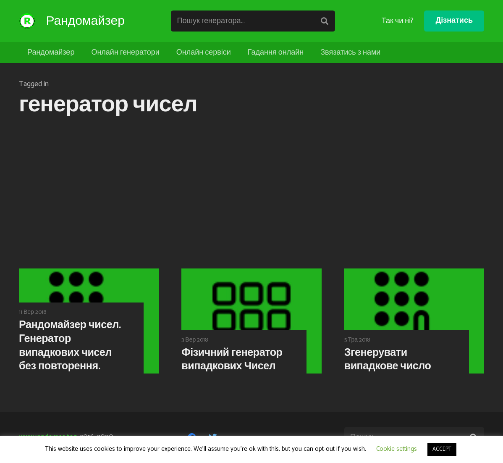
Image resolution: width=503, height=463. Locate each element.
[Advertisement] (251, 194)
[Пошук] (326, 21)
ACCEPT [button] (441, 449)
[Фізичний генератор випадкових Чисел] (251, 321)
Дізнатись (454, 20)
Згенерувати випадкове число (387, 360)
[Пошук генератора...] (255, 21)
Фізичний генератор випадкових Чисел (231, 360)
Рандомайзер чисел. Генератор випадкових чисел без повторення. (70, 345)
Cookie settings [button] (396, 449)
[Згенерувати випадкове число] (414, 321)
